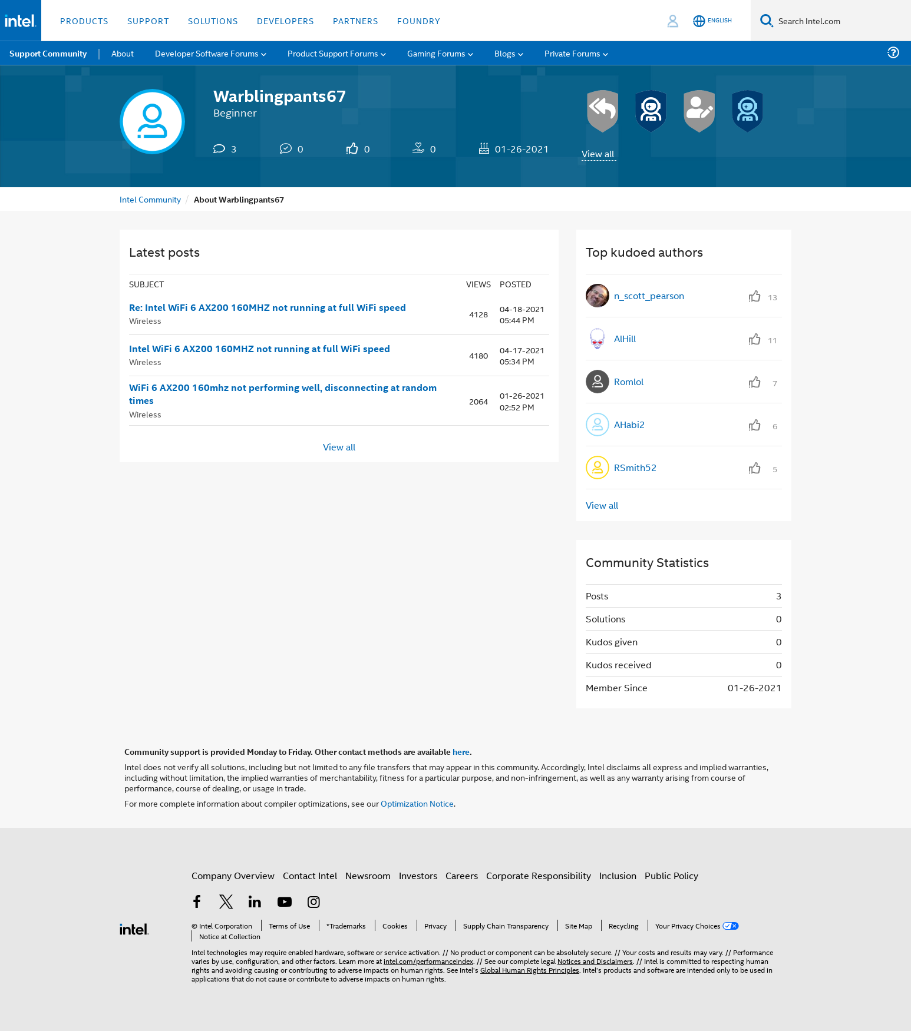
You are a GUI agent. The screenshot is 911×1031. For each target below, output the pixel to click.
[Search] (767, 20)
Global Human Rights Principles (529, 969)
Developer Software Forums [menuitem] (207, 53)
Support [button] (148, 20)
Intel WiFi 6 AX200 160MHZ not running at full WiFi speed (259, 348)
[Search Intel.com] (842, 20)
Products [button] (84, 20)
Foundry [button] (419, 20)
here (461, 751)
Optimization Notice (417, 803)
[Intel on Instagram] (313, 903)
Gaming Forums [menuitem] (436, 53)
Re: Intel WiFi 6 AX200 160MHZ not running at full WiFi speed (267, 307)
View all (598, 153)
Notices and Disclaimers (595, 960)
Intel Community (150, 199)
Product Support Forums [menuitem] (333, 53)
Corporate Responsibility (538, 875)
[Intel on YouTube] (285, 903)
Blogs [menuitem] (505, 53)
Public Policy (671, 875)
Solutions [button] (213, 20)
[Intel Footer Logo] (134, 927)
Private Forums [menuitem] (572, 53)
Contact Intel (310, 875)
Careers (461, 875)
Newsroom (368, 875)
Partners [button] (355, 20)
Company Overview (233, 875)
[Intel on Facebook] (197, 903)
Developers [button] (285, 20)
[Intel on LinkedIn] (255, 903)
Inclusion (617, 875)
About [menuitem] (122, 53)
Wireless (145, 320)
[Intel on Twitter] (226, 903)
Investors (418, 875)
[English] (712, 21)
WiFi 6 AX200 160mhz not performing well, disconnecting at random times (283, 394)
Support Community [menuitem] (48, 53)
